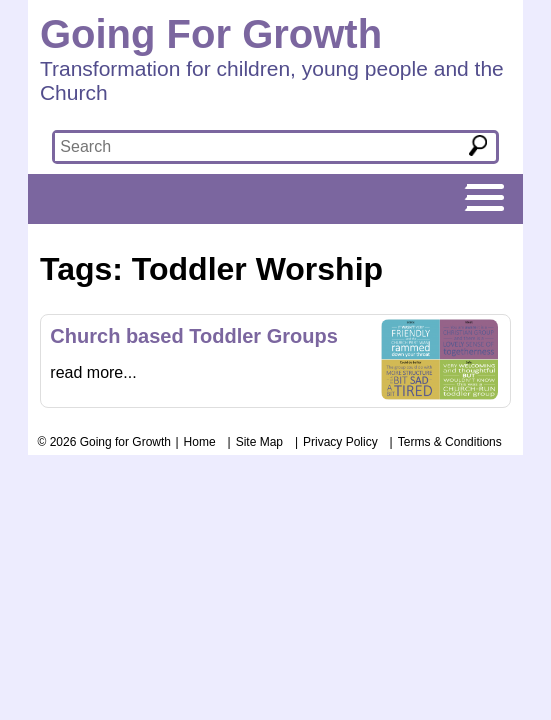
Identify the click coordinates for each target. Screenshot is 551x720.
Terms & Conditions (450, 442)
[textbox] (246, 147)
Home (200, 442)
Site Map (259, 442)
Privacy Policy (340, 442)
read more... (93, 372)
